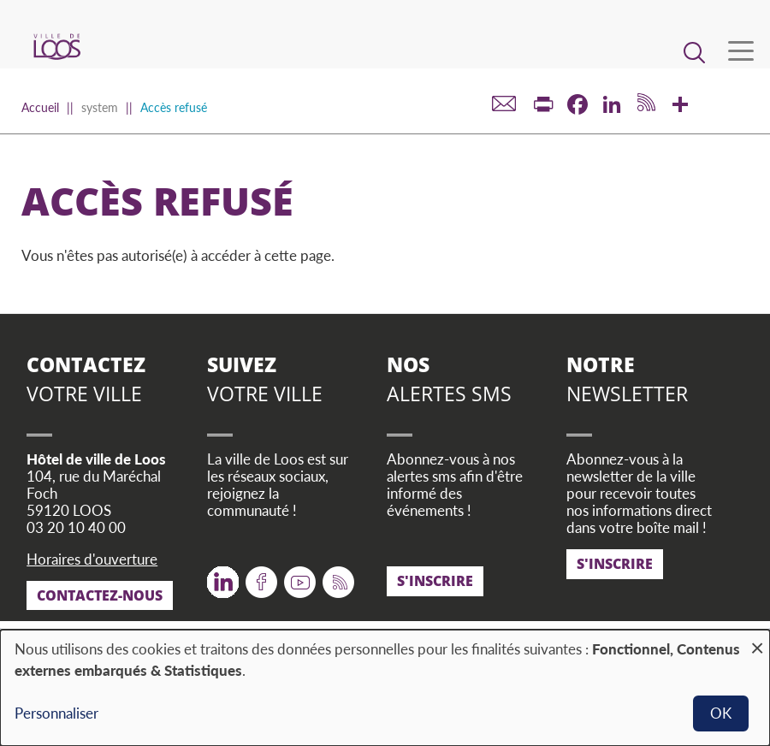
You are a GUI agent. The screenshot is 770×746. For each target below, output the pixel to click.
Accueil (40, 107)
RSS (335, 576)
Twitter (223, 576)
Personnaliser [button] (56, 713)
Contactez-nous (100, 595)
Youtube (300, 576)
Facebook (261, 576)
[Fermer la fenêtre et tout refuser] (757, 640)
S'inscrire (435, 580)
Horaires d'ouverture (92, 559)
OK (721, 713)
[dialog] (385, 688)
